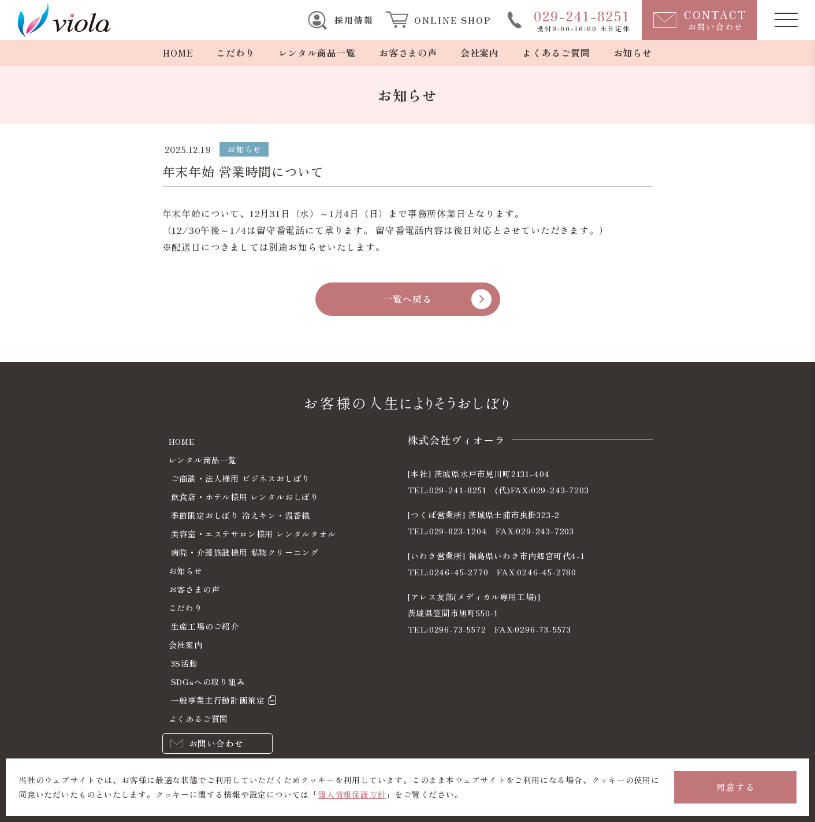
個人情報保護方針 (352, 794)
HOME (178, 52)
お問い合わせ (216, 743)
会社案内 (479, 52)
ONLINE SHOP (453, 20)
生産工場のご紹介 (205, 626)
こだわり (235, 52)
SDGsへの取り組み (208, 681)
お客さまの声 (408, 52)
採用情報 (354, 20)
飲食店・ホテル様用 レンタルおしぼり (245, 497)
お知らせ (632, 52)
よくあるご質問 (556, 52)
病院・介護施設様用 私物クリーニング (245, 552)
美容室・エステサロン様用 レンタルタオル (253, 534)
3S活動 (184, 663)
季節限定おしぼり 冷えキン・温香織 (241, 515)
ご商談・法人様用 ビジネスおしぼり (241, 478)
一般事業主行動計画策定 (218, 700)
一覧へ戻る (408, 299)
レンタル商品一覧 (317, 52)
